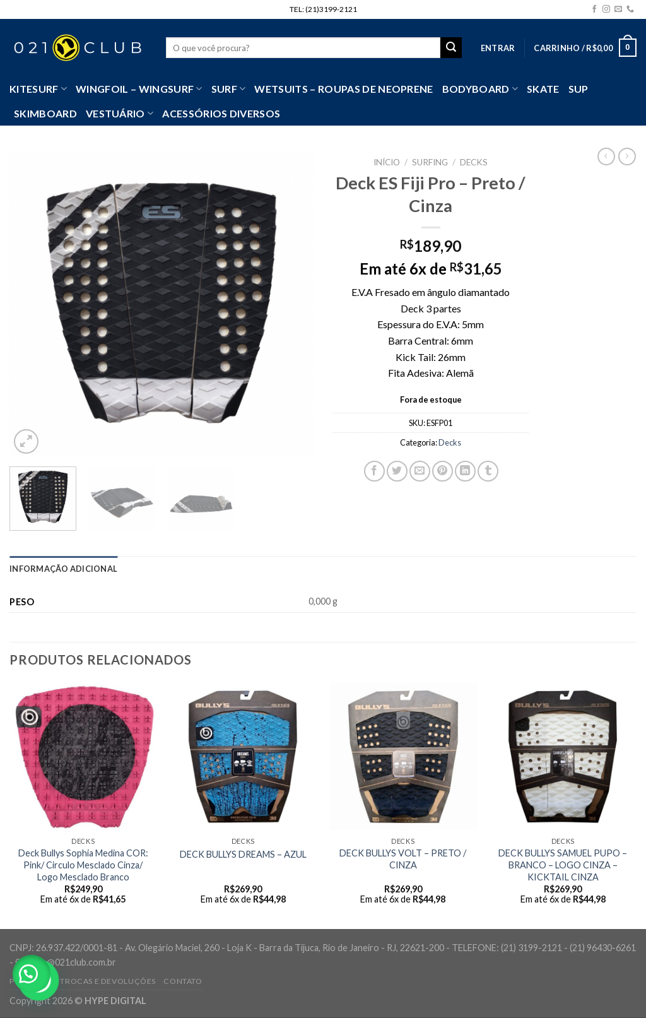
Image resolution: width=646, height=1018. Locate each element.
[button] (31, 974)
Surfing (430, 162)
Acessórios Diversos (221, 113)
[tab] (63, 568)
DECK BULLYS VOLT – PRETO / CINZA (402, 859)
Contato (182, 981)
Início (386, 162)
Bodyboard (480, 89)
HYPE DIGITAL (115, 1000)
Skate (543, 89)
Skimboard (45, 113)
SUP (578, 89)
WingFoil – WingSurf (139, 89)
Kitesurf (38, 89)
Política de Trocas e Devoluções (82, 981)
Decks (474, 162)
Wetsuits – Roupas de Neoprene (343, 89)
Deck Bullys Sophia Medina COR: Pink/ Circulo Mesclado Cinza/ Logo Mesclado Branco (83, 865)
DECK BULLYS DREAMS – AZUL (243, 854)
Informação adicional (63, 569)
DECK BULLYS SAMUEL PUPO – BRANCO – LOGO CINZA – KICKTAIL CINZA (562, 865)
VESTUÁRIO (119, 113)
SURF (228, 89)
